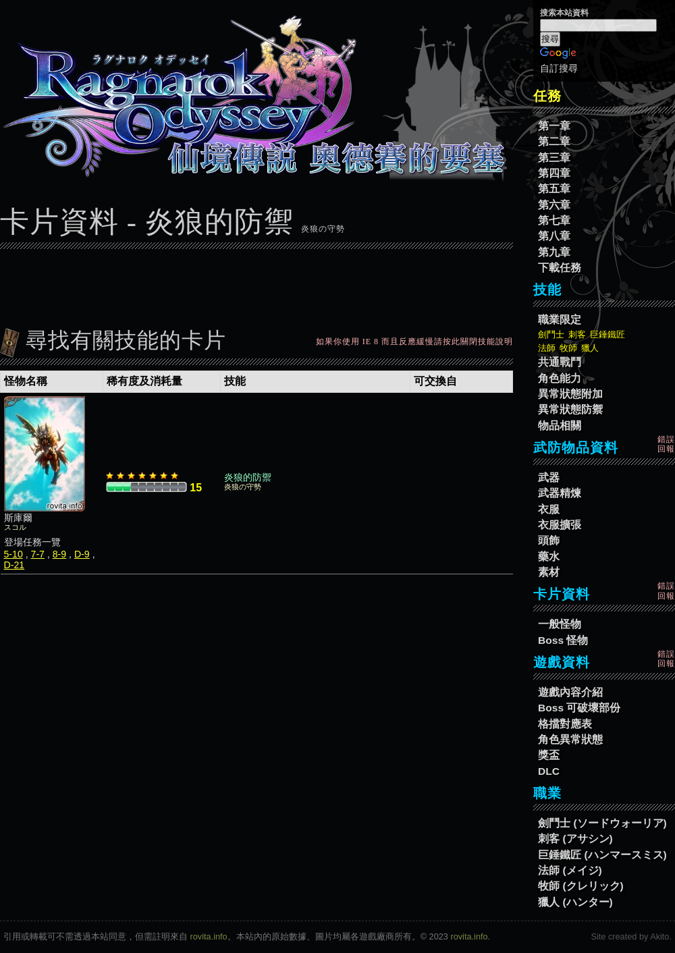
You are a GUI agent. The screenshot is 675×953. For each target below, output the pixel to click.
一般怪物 (559, 624)
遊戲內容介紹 (570, 692)
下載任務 (559, 267)
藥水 (549, 556)
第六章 (554, 205)
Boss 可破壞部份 (579, 707)
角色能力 (559, 378)
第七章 (554, 220)
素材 (549, 572)
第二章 (554, 141)
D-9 (82, 554)
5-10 (13, 554)
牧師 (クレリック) (581, 886)
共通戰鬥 (559, 362)
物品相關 (559, 425)
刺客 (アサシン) (575, 838)
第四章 (554, 173)
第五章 (554, 188)
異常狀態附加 (570, 394)
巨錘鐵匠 (607, 334)
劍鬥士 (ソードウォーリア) (602, 823)
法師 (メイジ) (570, 870)
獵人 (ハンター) (575, 902)
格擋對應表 (565, 724)
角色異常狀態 (570, 739)
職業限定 (559, 319)
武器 (549, 477)
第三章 (554, 157)
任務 (547, 95)
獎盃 (549, 755)
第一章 (554, 126)
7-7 (38, 554)
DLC (549, 771)
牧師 (568, 348)
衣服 (549, 509)
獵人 (590, 348)
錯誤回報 (666, 444)
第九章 (554, 252)
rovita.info (208, 936)
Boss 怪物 (563, 640)
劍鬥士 (551, 334)
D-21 (14, 565)
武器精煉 (559, 493)
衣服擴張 (559, 524)
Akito (659, 936)
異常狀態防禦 (570, 409)
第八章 (554, 236)
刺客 (577, 334)
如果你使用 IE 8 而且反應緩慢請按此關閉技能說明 (414, 341)
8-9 (59, 554)
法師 (547, 348)
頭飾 (549, 540)
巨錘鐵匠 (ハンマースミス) (602, 855)
